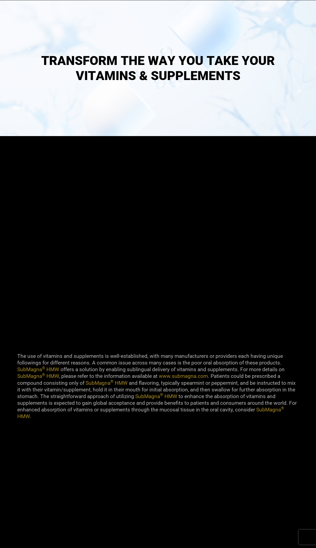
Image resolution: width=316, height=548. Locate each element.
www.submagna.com (183, 376)
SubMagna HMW (38, 369)
